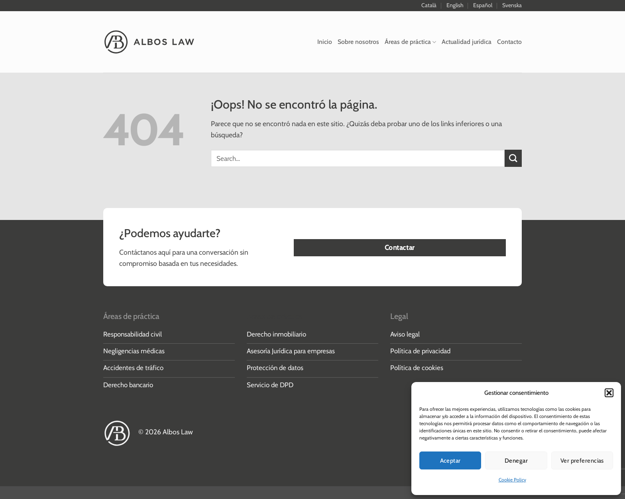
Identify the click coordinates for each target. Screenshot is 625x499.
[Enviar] (513, 158)
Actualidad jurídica (466, 42)
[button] (609, 393)
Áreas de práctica (410, 42)
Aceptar (450, 460)
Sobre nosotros (358, 42)
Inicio (324, 42)
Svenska (512, 5)
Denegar (516, 460)
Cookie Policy (512, 480)
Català (428, 5)
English (455, 5)
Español (482, 5)
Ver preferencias (582, 460)
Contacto (509, 42)
